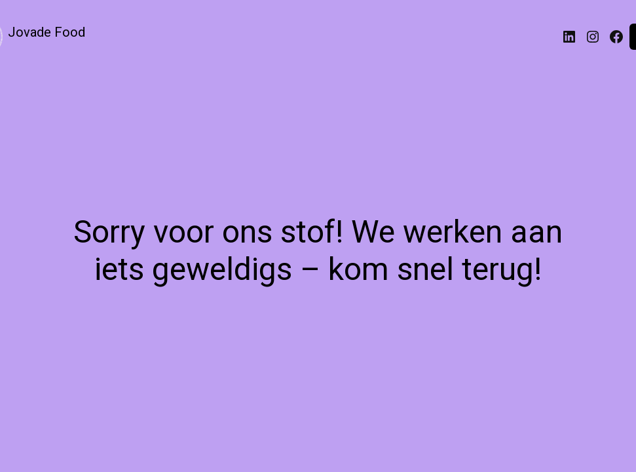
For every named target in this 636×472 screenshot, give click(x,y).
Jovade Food (46, 32)
